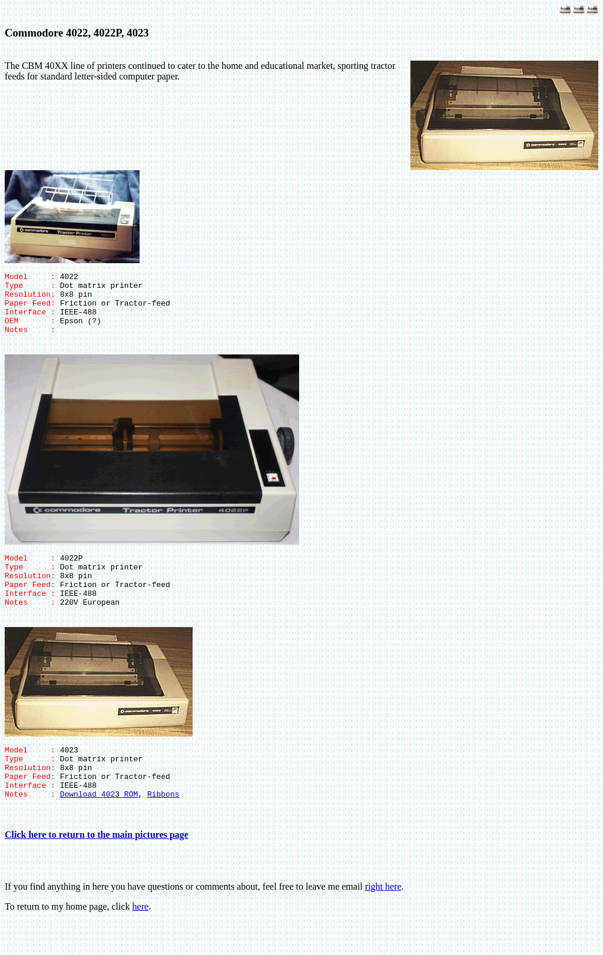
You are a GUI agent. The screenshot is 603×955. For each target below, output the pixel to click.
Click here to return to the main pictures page (96, 868)
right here (383, 920)
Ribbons (163, 827)
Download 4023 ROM (99, 827)
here (140, 940)
